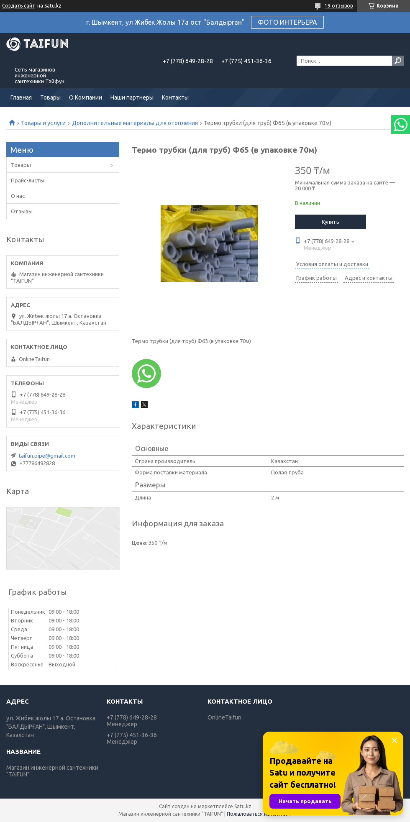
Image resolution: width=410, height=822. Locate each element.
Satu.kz (242, 806)
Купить (330, 222)
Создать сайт (18, 5)
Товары (50, 97)
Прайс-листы (27, 180)
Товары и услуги (43, 123)
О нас (18, 196)
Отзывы (22, 211)
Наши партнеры (132, 97)
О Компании (85, 97)
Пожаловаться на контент (259, 814)
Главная (21, 97)
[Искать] (398, 61)
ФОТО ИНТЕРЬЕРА (287, 22)
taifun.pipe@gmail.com (47, 455)
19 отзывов (339, 5)
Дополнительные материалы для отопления (135, 123)
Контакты (175, 97)
